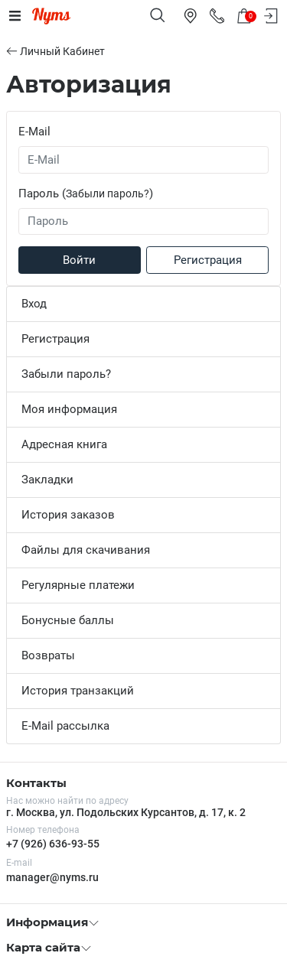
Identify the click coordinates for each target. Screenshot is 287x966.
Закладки (47, 479)
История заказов (68, 515)
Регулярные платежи (78, 585)
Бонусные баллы (67, 620)
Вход (34, 304)
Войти (79, 260)
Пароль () (85, 193)
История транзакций (77, 691)
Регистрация (208, 260)
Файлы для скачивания (85, 550)
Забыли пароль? (107, 193)
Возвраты (48, 655)
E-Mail (34, 131)
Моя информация (69, 409)
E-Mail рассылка (65, 726)
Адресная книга (64, 444)
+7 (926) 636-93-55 (52, 844)
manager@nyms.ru (52, 877)
